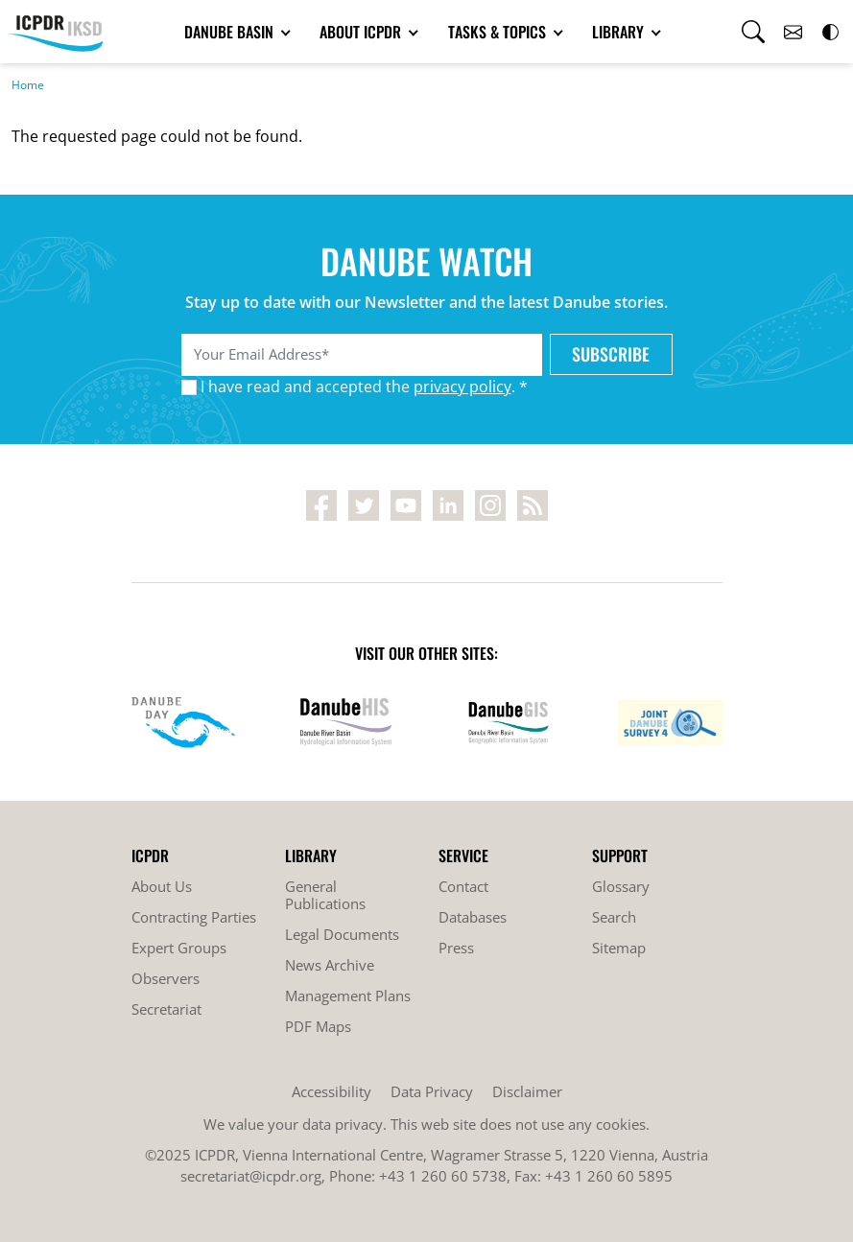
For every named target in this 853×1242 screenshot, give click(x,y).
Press (456, 947)
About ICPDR (362, 31)
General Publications (325, 895)
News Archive (329, 964)
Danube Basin (230, 31)
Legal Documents (342, 934)
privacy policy (462, 386)
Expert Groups (178, 947)
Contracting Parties (193, 916)
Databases (472, 916)
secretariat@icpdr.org (250, 1175)
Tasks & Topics (499, 31)
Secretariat (166, 1009)
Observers (165, 978)
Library (620, 31)
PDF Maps (318, 1026)
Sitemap (619, 947)
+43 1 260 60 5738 (443, 1175)
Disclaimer (527, 1091)
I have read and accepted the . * (364, 386)
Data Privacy (432, 1091)
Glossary (621, 886)
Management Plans (348, 995)
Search (614, 916)
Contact (463, 886)
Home (28, 85)
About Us (161, 886)
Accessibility (331, 1091)
